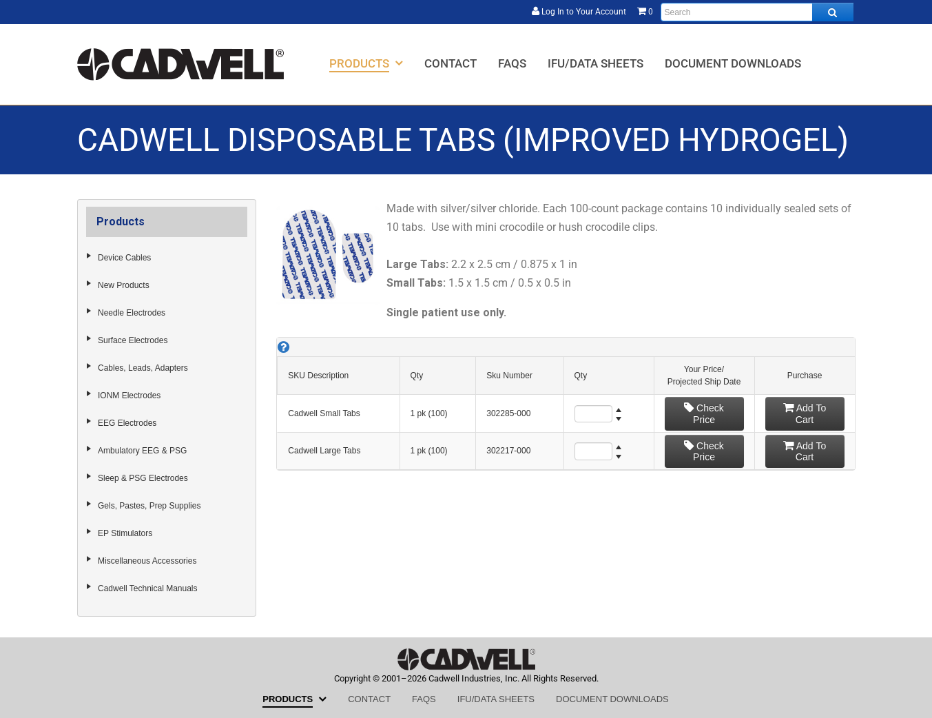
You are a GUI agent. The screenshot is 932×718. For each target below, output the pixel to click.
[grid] (565, 404)
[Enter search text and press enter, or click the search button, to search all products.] (757, 12)
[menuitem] (366, 63)
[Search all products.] (832, 12)
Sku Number (509, 375)
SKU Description (318, 375)
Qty (417, 375)
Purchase (804, 375)
